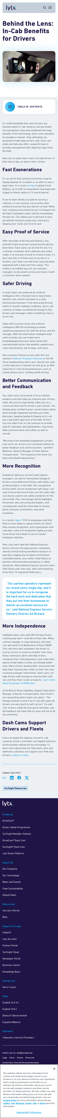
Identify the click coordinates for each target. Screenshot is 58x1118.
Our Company (9, 868)
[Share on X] (26, 778)
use (13, 1103)
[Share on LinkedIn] (12, 778)
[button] (29, 107)
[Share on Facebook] (19, 778)
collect (6, 1103)
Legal (4, 1057)
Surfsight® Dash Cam (13, 846)
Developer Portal (11, 958)
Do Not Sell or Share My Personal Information (20, 1062)
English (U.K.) (9, 1009)
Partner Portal (10, 945)
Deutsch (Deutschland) (14, 1015)
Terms (12, 1057)
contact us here (20, 755)
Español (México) (11, 1022)
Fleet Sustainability (12, 888)
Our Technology (10, 875)
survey (31, 185)
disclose (20, 1103)
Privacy (20, 1057)
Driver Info (30, 1057)
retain (28, 1103)
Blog (4, 916)
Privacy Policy (10, 1100)
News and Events (11, 881)
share (42, 1103)
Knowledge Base (11, 971)
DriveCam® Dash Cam (14, 840)
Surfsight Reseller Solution (16, 833)
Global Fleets (9, 895)
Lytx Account (9, 939)
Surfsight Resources (15, 788)
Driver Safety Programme (16, 827)
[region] (29, 1091)
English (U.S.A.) (10, 1002)
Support (6, 932)
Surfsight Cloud (10, 952)
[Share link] (4, 778)
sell (34, 1103)
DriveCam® (8, 820)
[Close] (54, 1068)
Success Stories (11, 910)
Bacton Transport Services (28, 358)
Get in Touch (9, 987)
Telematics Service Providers (18, 1037)
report (18, 520)
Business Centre (11, 965)
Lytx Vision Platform (13, 853)
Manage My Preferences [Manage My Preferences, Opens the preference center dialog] (29, 1112)
